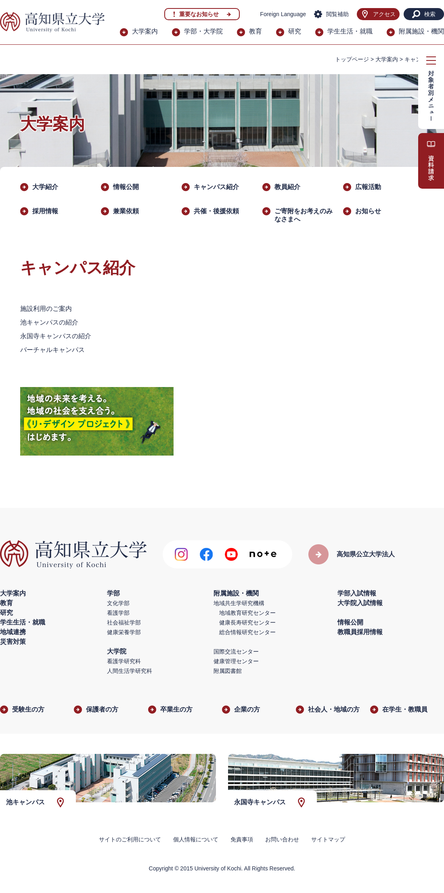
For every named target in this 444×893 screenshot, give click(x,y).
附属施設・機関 (421, 31)
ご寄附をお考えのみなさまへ (303, 215)
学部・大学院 (203, 31)
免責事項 (241, 839)
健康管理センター (236, 661)
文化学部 (118, 603)
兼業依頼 (126, 211)
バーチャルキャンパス (52, 349)
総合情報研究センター (247, 632)
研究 (294, 31)
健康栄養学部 (124, 632)
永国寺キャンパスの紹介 (55, 336)
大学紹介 (45, 186)
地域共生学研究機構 (239, 603)
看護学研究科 (124, 661)
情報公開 (126, 186)
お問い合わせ (282, 839)
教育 (255, 31)
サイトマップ (328, 839)
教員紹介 (287, 186)
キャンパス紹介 (216, 186)
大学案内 (145, 31)
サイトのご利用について (130, 839)
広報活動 (368, 186)
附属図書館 (228, 671)
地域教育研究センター (247, 613)
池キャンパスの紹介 (49, 322)
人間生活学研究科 (129, 671)
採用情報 (45, 211)
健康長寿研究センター (247, 622)
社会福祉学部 (124, 622)
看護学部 (118, 613)
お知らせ (368, 211)
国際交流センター (236, 651)
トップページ (352, 59)
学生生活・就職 (350, 31)
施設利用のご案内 (46, 308)
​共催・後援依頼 (216, 211)
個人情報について (195, 839)
